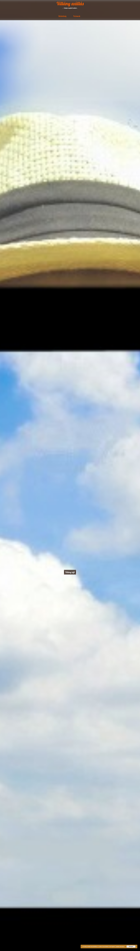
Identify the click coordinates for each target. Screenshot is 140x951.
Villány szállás (70, 3)
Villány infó (70, 572)
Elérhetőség (62, 16)
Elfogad (131, 946)
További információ (119, 946)
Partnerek (76, 16)
